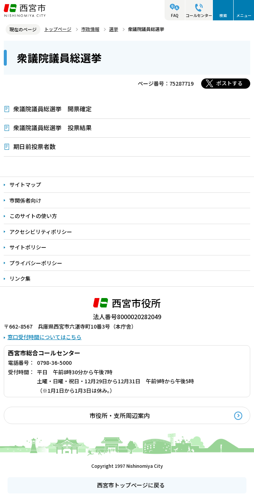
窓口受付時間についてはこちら (45, 337)
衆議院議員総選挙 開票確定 (52, 108)
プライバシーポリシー (35, 263)
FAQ (175, 15)
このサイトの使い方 (33, 216)
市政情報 (90, 29)
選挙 (113, 29)
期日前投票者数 (34, 146)
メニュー (243, 15)
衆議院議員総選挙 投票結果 (52, 127)
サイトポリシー (27, 247)
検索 (223, 15)
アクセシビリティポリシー (40, 231)
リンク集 (20, 278)
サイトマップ (25, 184)
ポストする (229, 83)
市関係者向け (25, 200)
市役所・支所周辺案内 (119, 415)
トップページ (57, 29)
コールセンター (199, 15)
